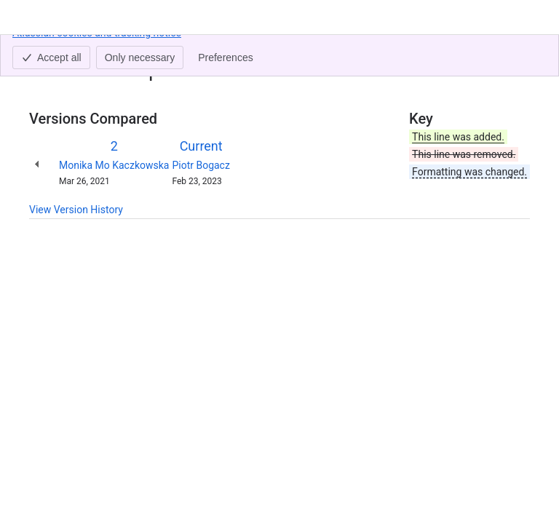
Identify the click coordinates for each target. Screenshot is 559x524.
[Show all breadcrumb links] (78, 49)
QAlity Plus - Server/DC (147, 49)
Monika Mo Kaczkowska (114, 165)
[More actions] (516, 54)
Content (47, 49)
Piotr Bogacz (200, 165)
